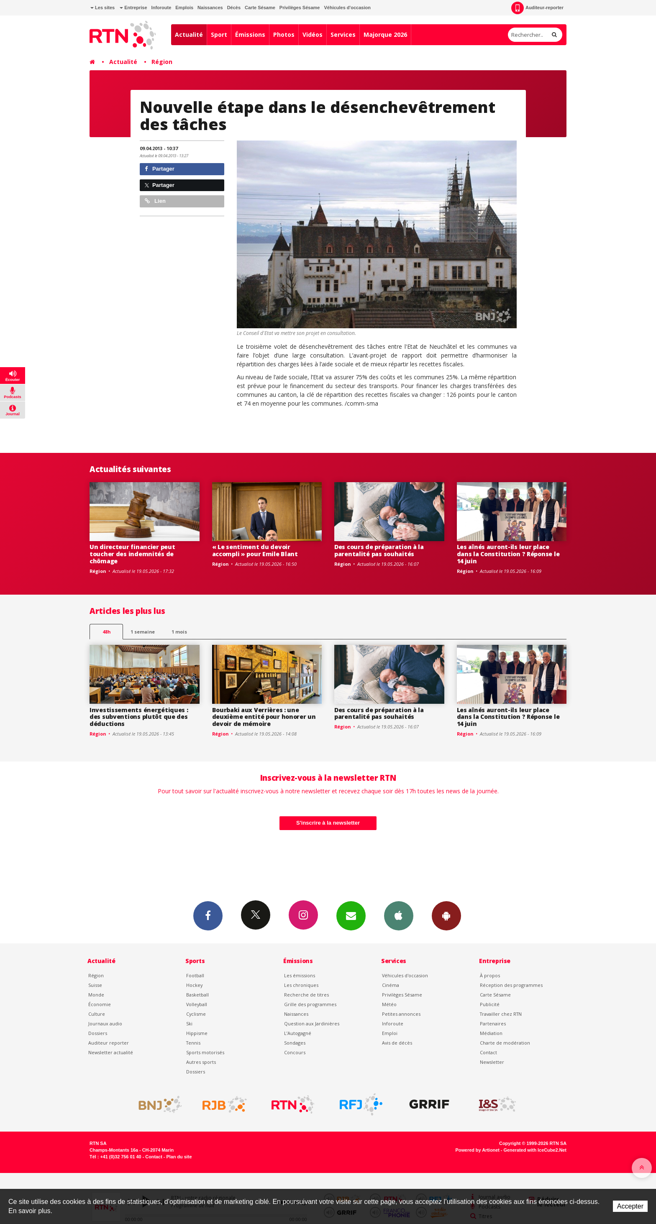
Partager (159, 169)
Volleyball (196, 1004)
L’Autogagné (297, 1033)
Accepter (630, 1206)
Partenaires (493, 1023)
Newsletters (351, 915)
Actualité (189, 34)
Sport (219, 34)
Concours (294, 1052)
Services (343, 34)
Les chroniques (301, 985)
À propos (490, 975)
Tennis (193, 1042)
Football (195, 975)
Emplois (184, 7)
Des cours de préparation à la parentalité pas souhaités (379, 550)
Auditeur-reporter (537, 8)
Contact (488, 1052)
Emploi (389, 1033)
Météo (389, 1004)
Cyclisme (196, 1014)
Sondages (294, 1042)
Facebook (208, 915)
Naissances (210, 7)
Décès (234, 7)
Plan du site (179, 1156)
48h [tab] (106, 632)
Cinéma (390, 985)
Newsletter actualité (110, 1052)
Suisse (95, 985)
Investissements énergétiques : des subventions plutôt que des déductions (139, 717)
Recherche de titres (306, 994)
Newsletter (492, 1062)
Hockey (194, 985)
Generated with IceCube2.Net (535, 1149)
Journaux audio (105, 1023)
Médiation (491, 1033)
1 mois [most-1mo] (179, 632)
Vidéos (312, 34)
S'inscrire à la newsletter (328, 823)
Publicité (490, 1004)
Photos (284, 34)
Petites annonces (401, 1014)
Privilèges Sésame (299, 7)
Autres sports (201, 1062)
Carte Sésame (260, 7)
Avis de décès (397, 1042)
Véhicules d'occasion (347, 7)
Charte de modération (505, 1042)
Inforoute (161, 7)
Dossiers (97, 1033)
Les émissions (299, 975)
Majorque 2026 (385, 34)
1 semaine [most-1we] (143, 632)
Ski (189, 1023)
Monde (96, 994)
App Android (446, 915)
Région (161, 62)
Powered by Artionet (478, 1149)
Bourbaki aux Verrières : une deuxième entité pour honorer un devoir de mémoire (264, 717)
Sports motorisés (205, 1052)
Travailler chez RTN (501, 1014)
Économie (99, 1004)
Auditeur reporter (108, 1042)
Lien (155, 201)
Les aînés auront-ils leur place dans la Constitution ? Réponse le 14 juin (508, 554)
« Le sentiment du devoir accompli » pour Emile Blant (255, 550)
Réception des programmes (511, 985)
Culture (96, 1014)
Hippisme (197, 1033)
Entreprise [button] (133, 7)
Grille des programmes (310, 1004)
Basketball (197, 994)
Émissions (250, 34)
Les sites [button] (102, 7)
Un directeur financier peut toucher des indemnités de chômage (132, 554)
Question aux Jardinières (311, 1023)
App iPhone (398, 915)
